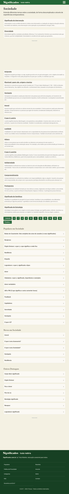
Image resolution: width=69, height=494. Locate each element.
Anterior (7, 218)
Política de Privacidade (10, 469)
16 (60, 218)
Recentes (38, 464)
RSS (5, 478)
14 (50, 218)
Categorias (7, 474)
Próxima (7, 222)
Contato (37, 478)
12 (40, 218)
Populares (7, 464)
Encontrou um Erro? (9, 483)
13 (45, 218)
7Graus (30, 489)
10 (31, 218)
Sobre (37, 474)
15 (55, 218)
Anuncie (37, 469)
